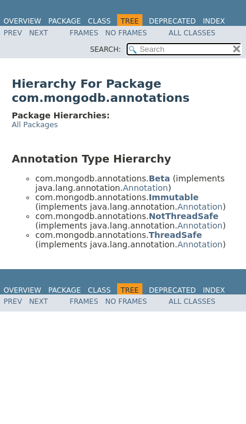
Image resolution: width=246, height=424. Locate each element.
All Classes (192, 33)
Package (64, 21)
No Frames (126, 33)
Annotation (145, 188)
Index (214, 21)
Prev (13, 33)
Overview (22, 21)
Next (38, 33)
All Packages (35, 124)
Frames (83, 33)
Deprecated (172, 21)
